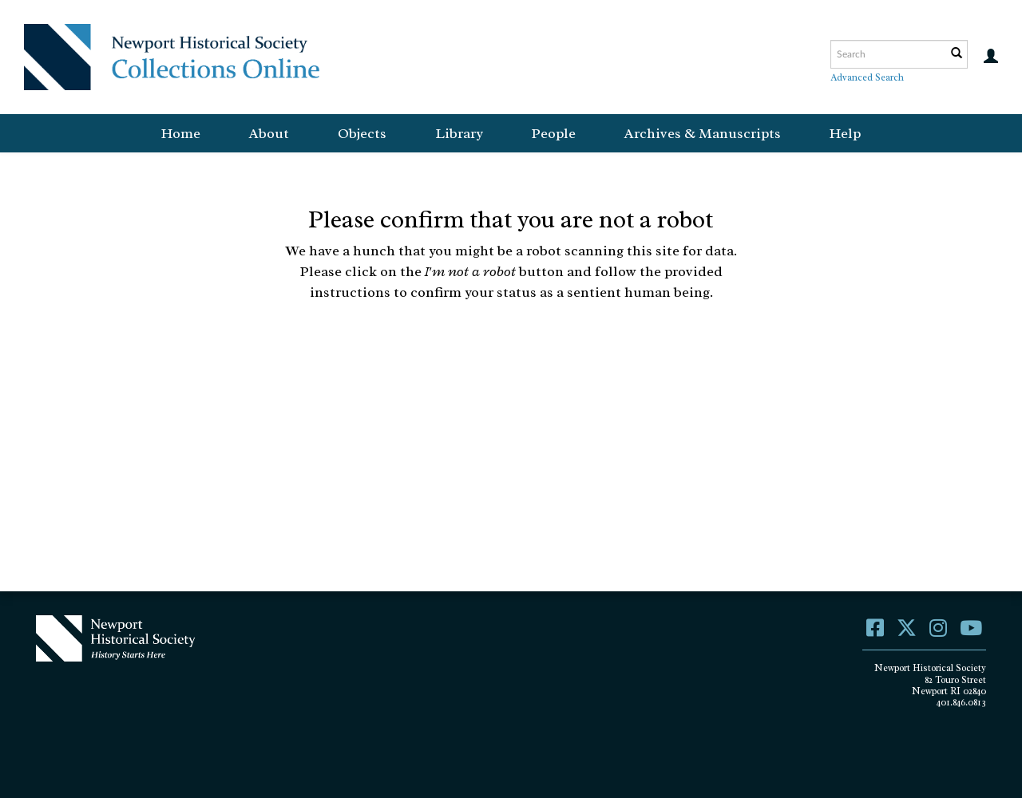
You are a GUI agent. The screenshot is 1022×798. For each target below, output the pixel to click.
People (554, 133)
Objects (362, 133)
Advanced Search (867, 77)
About (269, 133)
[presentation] (509, 353)
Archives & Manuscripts (702, 133)
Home (180, 133)
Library (459, 133)
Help (845, 133)
